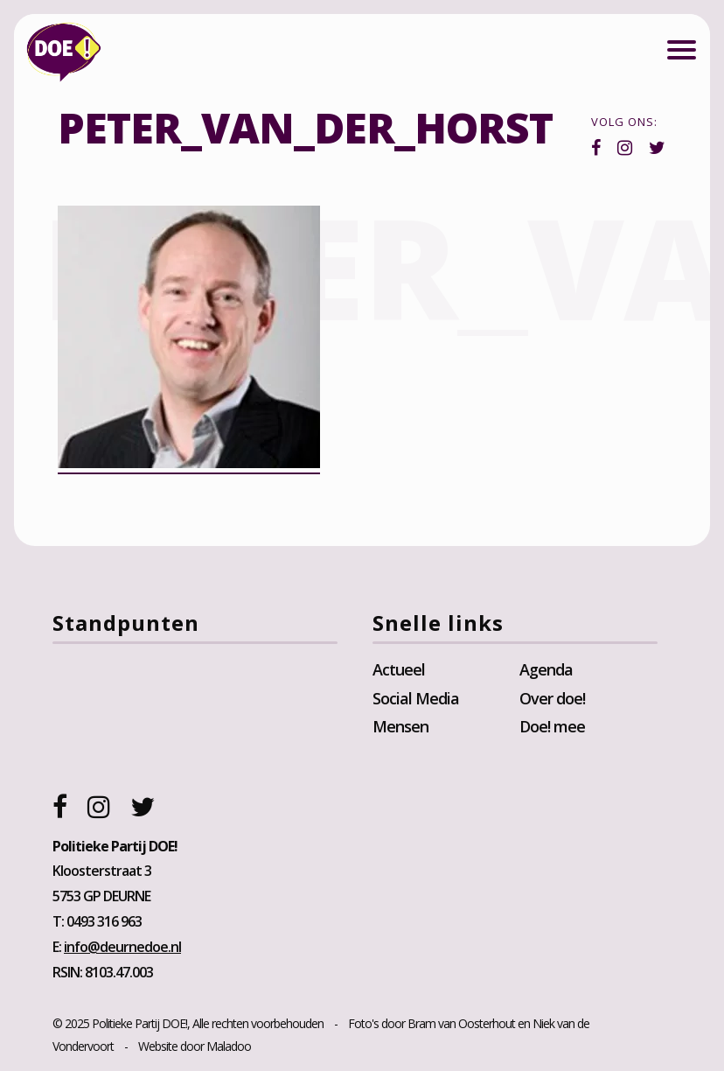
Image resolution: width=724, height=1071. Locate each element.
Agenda (546, 669)
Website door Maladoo (194, 1046)
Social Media (415, 698)
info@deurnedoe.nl (122, 946)
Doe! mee (552, 726)
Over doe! (552, 698)
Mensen (400, 726)
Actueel (398, 669)
